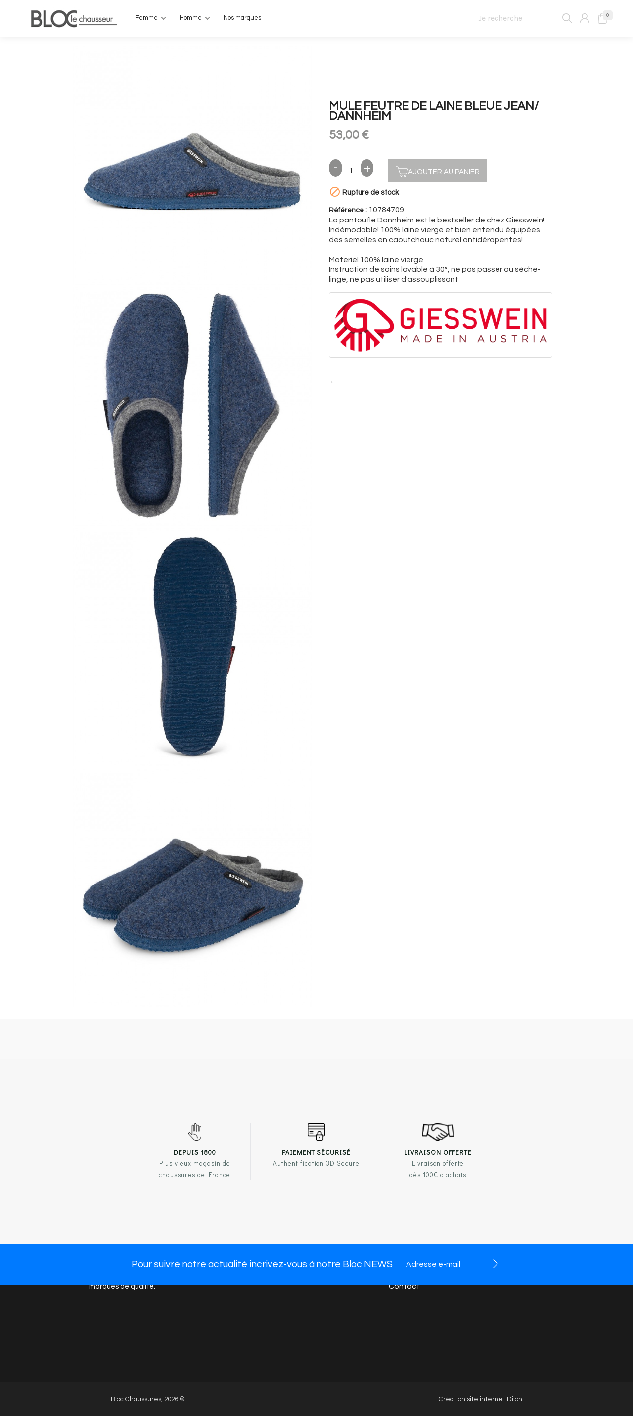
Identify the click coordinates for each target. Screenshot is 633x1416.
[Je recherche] (521, 18)
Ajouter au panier (438, 170)
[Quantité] (351, 170)
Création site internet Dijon (480, 1399)
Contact (404, 1286)
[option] (192, 166)
